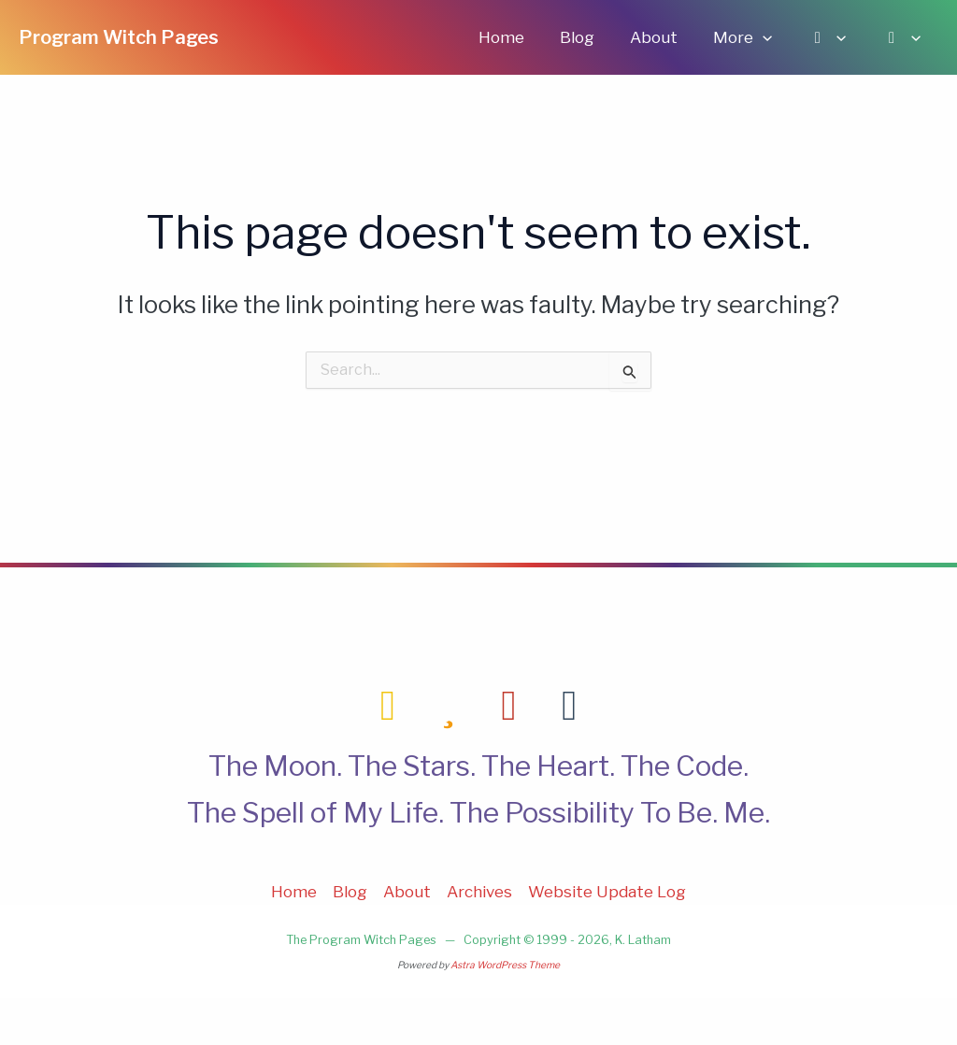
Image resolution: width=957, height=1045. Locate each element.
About (667, 37)
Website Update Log (607, 891)
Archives (479, 891)
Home (522, 37)
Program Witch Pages (119, 37)
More (751, 37)
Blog (594, 37)
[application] (772, 37)
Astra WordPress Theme (505, 965)
